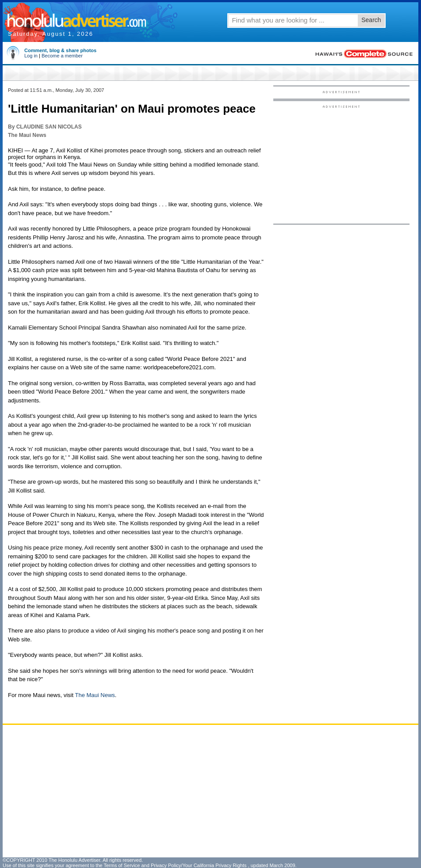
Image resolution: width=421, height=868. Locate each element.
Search (371, 19)
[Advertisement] (341, 164)
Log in (31, 55)
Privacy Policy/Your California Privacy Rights (199, 865)
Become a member (62, 55)
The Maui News (95, 695)
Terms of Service (121, 865)
